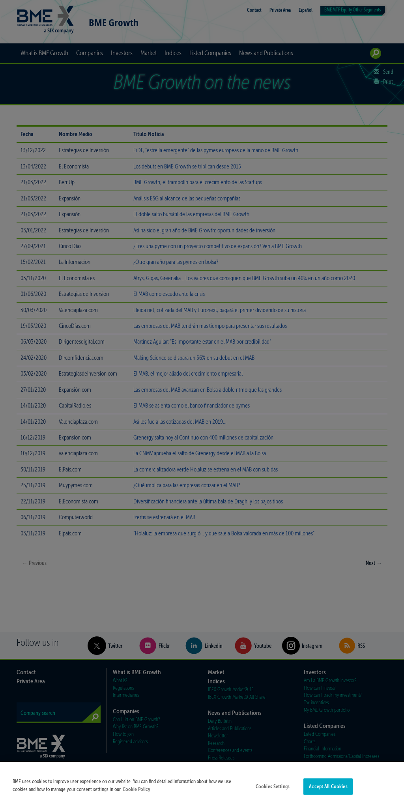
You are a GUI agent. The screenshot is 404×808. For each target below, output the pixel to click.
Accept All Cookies (328, 790)
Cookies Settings (273, 790)
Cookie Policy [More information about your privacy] (136, 793)
